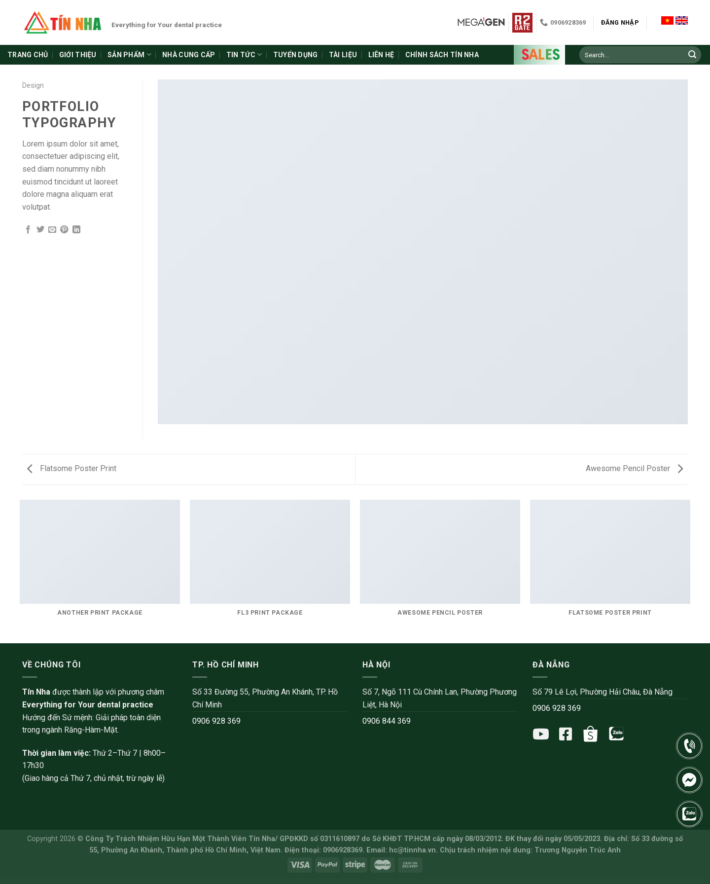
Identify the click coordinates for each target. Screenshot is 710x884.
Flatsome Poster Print (71, 468)
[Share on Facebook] (28, 230)
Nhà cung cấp (188, 55)
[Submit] (692, 54)
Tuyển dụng (295, 55)
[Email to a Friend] (52, 230)
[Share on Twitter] (40, 230)
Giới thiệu (78, 55)
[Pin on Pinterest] (64, 230)
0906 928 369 (216, 721)
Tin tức (244, 54)
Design (33, 85)
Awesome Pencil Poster (634, 468)
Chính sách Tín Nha (442, 55)
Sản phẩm (129, 54)
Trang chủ (27, 55)
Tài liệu (343, 55)
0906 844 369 (386, 721)
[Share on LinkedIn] (76, 230)
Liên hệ (381, 55)
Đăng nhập (620, 22)
